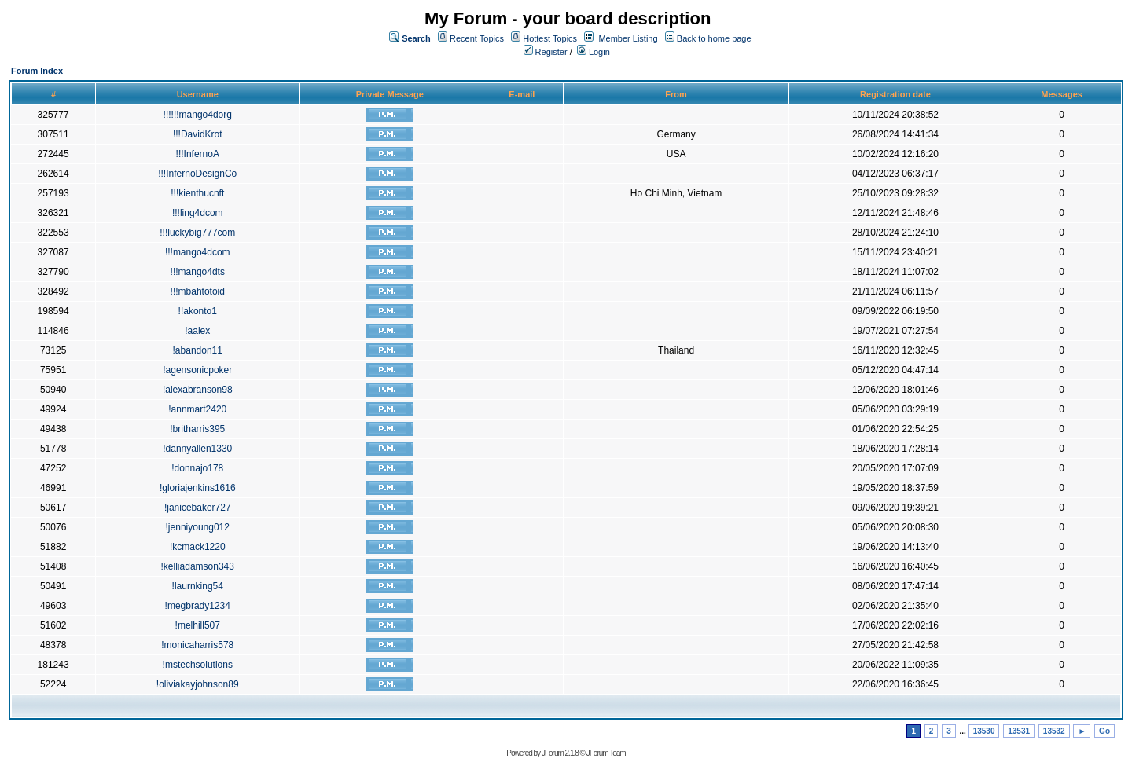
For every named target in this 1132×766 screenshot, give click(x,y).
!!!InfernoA (197, 153)
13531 (1019, 731)
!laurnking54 (197, 586)
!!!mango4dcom (197, 252)
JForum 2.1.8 (560, 753)
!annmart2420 (197, 409)
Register (546, 52)
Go (1104, 731)
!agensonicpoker (197, 370)
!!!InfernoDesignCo (197, 173)
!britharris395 (197, 428)
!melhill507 (197, 625)
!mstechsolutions (198, 664)
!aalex (197, 330)
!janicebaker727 (197, 507)
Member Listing (627, 38)
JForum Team (606, 753)
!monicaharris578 (197, 645)
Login (593, 52)
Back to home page (714, 38)
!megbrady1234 (197, 605)
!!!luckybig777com (197, 232)
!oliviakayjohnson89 (197, 684)
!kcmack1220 (198, 546)
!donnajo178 (197, 468)
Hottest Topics (550, 38)
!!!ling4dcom (197, 212)
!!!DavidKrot (197, 134)
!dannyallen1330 (197, 448)
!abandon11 (197, 350)
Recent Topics (477, 38)
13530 (984, 731)
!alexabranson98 (198, 389)
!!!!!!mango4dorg (198, 114)
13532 (1054, 731)
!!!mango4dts (198, 271)
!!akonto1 (197, 311)
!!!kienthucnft (197, 193)
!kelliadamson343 (197, 566)
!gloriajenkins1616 (198, 487)
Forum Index (37, 70)
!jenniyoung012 (198, 527)
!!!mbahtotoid (198, 291)
